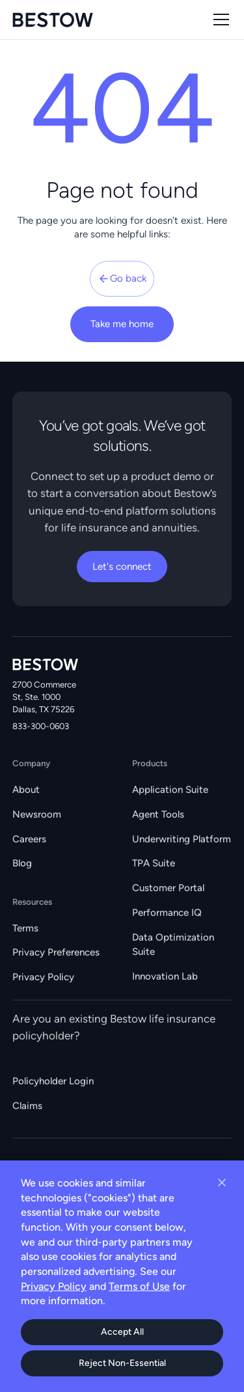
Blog (22, 863)
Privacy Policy (43, 977)
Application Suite (170, 790)
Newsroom (36, 814)
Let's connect (122, 566)
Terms (25, 928)
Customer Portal (168, 888)
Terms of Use (139, 1286)
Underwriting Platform (181, 839)
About (26, 790)
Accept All (122, 1331)
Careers (29, 839)
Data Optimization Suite (173, 944)
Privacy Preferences (56, 952)
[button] (219, 19)
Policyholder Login (53, 1081)
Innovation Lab (165, 976)
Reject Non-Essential (122, 1363)
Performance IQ (167, 912)
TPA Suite (153, 863)
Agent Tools (158, 814)
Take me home (122, 324)
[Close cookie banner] (222, 1182)
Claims (27, 1106)
